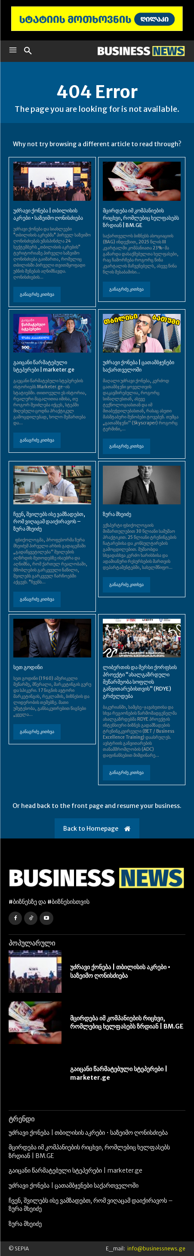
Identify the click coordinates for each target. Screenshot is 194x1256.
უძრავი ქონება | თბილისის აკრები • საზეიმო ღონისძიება (48, 214)
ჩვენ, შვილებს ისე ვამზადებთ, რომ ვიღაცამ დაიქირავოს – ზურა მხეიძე (49, 521)
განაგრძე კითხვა (37, 294)
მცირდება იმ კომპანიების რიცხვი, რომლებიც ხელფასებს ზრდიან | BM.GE (141, 217)
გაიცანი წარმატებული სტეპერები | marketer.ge (43, 366)
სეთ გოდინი (28, 667)
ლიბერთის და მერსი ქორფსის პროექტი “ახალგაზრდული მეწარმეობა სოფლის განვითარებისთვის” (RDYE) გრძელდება (140, 681)
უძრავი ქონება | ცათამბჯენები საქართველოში (138, 366)
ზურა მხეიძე (117, 514)
